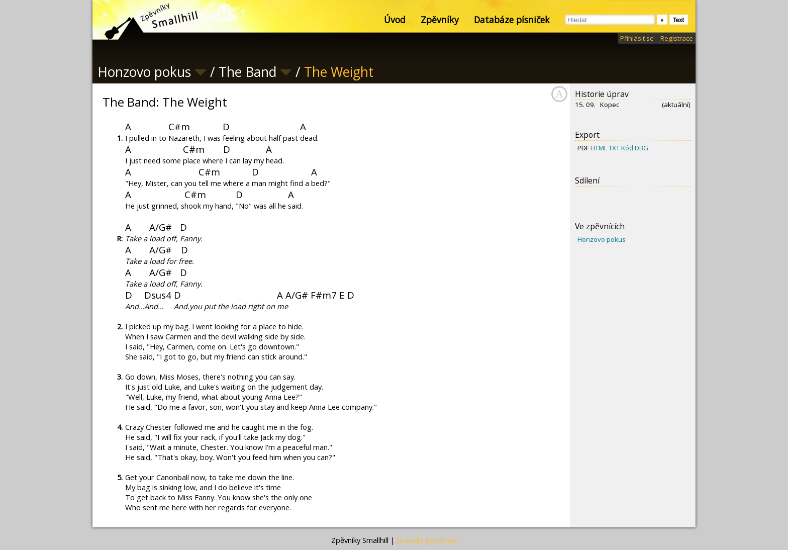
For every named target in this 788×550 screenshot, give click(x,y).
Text (678, 20)
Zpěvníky (440, 20)
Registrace (676, 38)
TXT (614, 147)
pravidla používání (427, 540)
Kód (627, 147)
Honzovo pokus (601, 239)
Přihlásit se (637, 38)
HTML (598, 147)
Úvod (395, 20)
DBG (641, 147)
